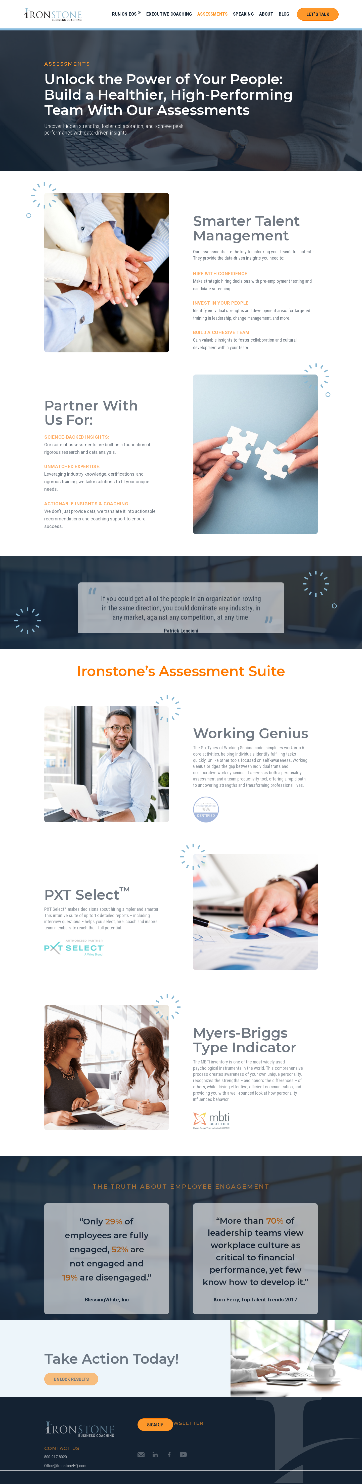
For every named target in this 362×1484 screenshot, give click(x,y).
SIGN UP (155, 1425)
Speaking (243, 14)
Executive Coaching (169, 14)
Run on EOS (126, 14)
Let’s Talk (317, 14)
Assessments (212, 14)
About (266, 14)
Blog (284, 14)
